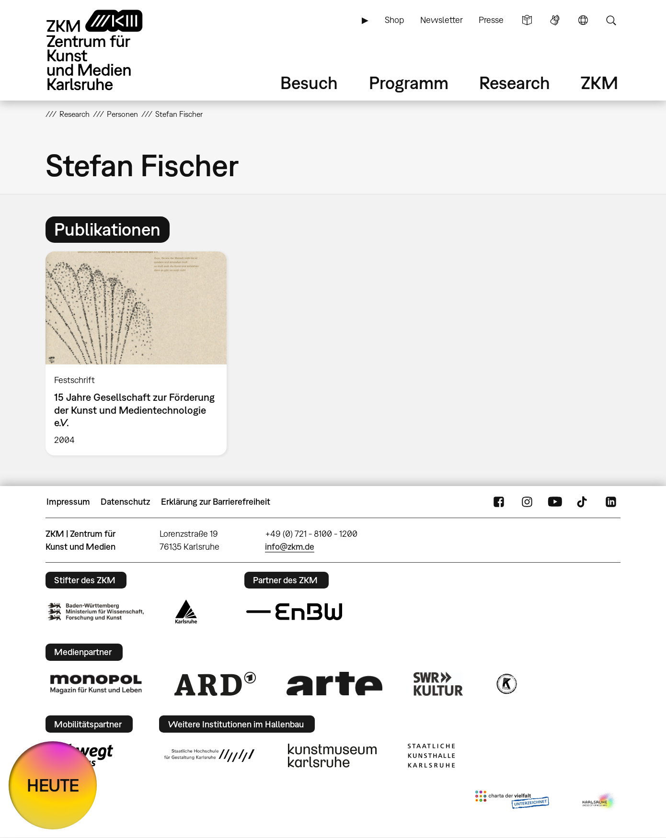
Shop (394, 20)
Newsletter (441, 20)
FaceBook (498, 501)
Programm (408, 82)
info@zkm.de (289, 547)
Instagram (527, 501)
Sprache (583, 20)
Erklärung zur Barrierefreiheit (215, 502)
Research (514, 82)
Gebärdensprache (554, 20)
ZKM (599, 82)
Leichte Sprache (527, 20)
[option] (140, 353)
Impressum (68, 502)
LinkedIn (610, 501)
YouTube (554, 501)
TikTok (583, 501)
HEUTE (53, 785)
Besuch (309, 82)
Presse (491, 20)
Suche (610, 20)
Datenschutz (125, 502)
